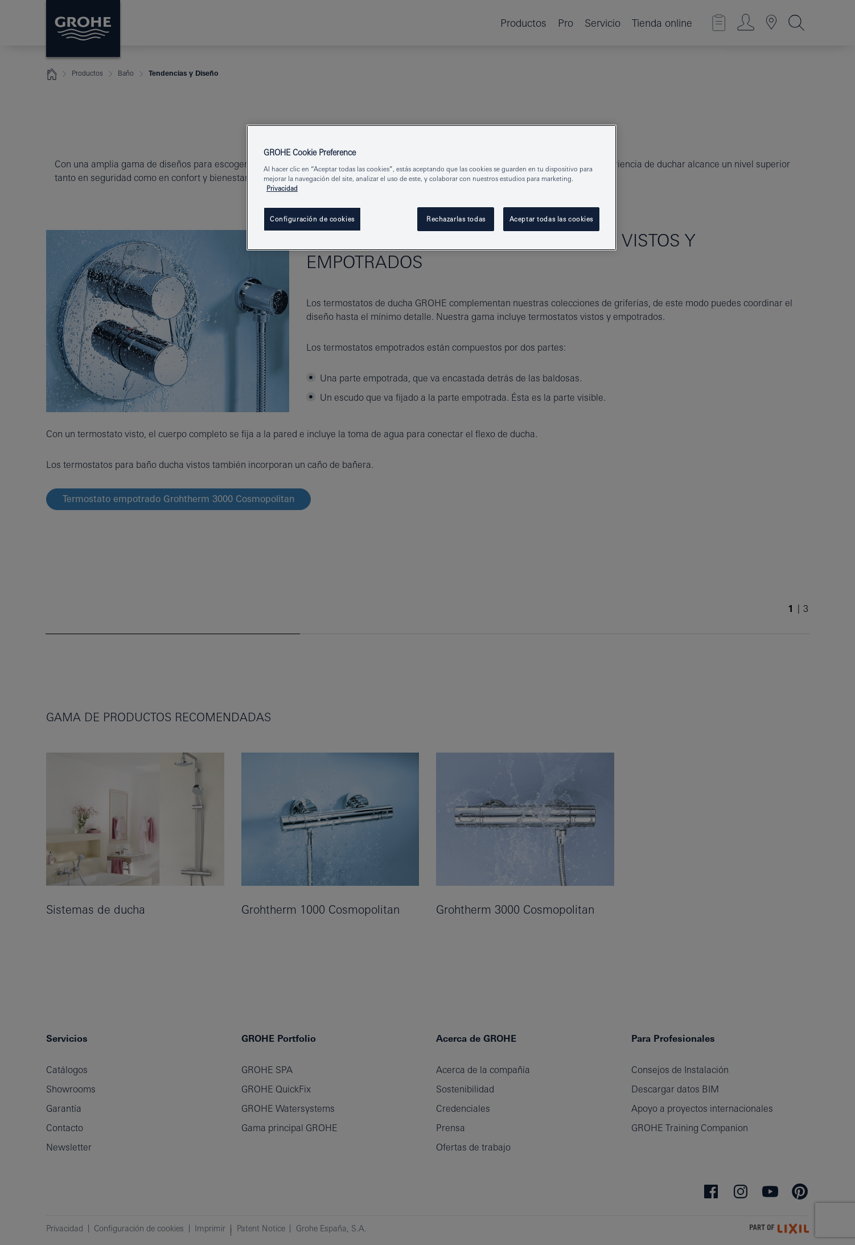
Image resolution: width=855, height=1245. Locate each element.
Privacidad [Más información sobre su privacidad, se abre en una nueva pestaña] (282, 188)
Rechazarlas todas (456, 219)
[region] (431, 188)
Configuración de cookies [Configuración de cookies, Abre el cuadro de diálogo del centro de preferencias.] (312, 219)
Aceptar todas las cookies (551, 219)
